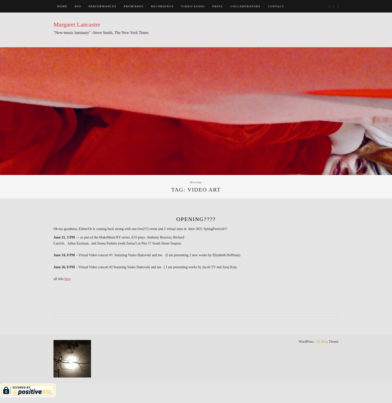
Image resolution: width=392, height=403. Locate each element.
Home (62, 6)
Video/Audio (193, 6)
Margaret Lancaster (77, 24)
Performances (102, 6)
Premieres (134, 6)
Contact (276, 6)
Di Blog (321, 342)
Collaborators (245, 6)
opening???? (196, 219)
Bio (78, 6)
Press (217, 6)
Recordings (162, 6)
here (67, 279)
